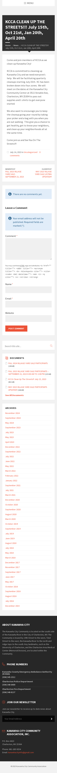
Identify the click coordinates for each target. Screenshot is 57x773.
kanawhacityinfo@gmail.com (21, 751)
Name (9, 283)
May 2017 (9, 581)
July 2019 (9, 532)
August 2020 (10, 513)
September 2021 (13, 484)
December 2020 (12, 499)
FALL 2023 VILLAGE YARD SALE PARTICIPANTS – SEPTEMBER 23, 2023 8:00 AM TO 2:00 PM (28, 372)
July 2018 (9, 547)
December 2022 (12, 446)
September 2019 (13, 528)
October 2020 (11, 504)
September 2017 (13, 571)
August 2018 (10, 542)
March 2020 (10, 518)
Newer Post (10, 169)
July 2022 (9, 455)
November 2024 (12, 412)
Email (9, 297)
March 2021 (10, 494)
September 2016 (13, 590)
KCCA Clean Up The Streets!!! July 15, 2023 (27, 378)
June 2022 (9, 460)
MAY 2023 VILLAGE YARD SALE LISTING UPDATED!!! (43, 174)
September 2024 (13, 417)
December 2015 (12, 605)
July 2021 (9, 489)
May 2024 (9, 422)
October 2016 (11, 585)
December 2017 (12, 561)
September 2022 (13, 450)
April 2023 (9, 441)
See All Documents (14, 394)
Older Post (47, 169)
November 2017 (12, 566)
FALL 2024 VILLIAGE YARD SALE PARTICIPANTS (28, 362)
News (16, 45)
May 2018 (9, 552)
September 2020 (13, 508)
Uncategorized (30, 152)
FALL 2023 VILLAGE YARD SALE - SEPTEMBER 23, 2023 (14, 174)
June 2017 (9, 576)
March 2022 (10, 470)
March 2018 (10, 557)
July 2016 (9, 600)
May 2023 (9, 436)
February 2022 (11, 475)
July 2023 (9, 431)
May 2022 (9, 465)
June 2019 (9, 537)
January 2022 (11, 479)
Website (9, 312)
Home (8, 45)
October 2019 (11, 523)
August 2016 (10, 595)
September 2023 (13, 426)
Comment (11, 235)
